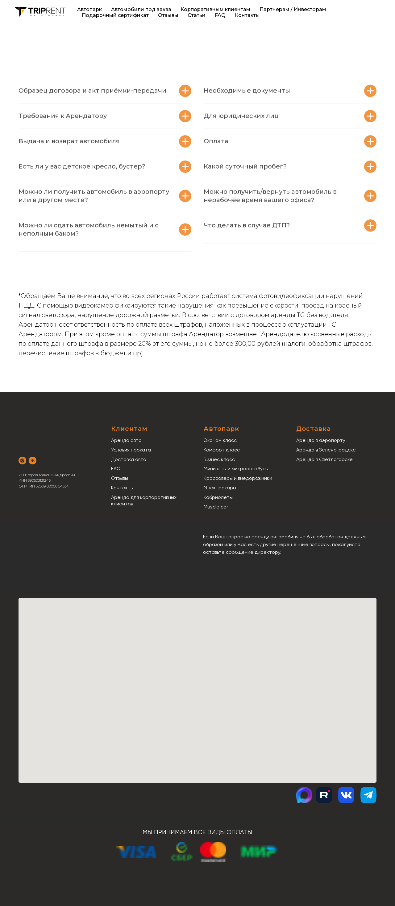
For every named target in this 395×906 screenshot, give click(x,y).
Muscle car (216, 507)
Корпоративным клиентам (215, 9)
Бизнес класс (219, 459)
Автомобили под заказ (141, 9)
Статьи (197, 15)
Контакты (247, 15)
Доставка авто (128, 459)
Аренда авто (126, 440)
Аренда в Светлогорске (324, 459)
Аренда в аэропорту (320, 440)
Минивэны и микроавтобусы (236, 468)
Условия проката (131, 450)
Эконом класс (220, 440)
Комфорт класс (222, 450)
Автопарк (89, 9)
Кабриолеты (218, 497)
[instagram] (22, 460)
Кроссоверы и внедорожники (238, 478)
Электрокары (220, 488)
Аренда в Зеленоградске (326, 450)
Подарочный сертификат (115, 15)
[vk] (32, 460)
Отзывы (168, 15)
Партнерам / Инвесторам (293, 9)
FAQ (220, 15)
